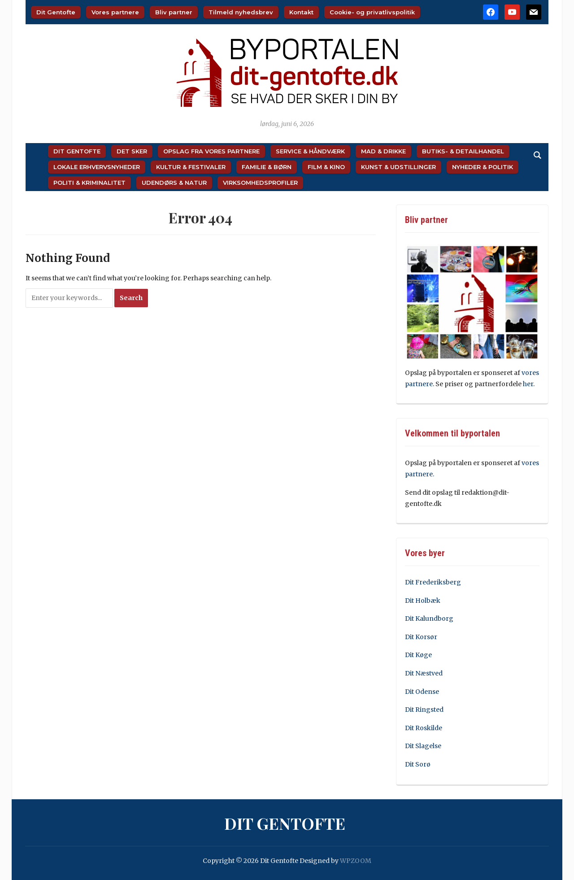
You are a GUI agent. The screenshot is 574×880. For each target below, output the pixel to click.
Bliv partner (173, 12)
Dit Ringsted (424, 710)
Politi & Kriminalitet (89, 182)
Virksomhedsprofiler (260, 182)
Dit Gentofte (55, 12)
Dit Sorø (417, 764)
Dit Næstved (424, 673)
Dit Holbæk (422, 601)
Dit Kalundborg (429, 618)
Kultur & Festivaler (191, 166)
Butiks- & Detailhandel (463, 151)
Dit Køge (418, 655)
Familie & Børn (266, 166)
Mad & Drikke (383, 151)
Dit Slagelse (423, 746)
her (528, 384)
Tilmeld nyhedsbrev (241, 12)
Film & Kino (326, 166)
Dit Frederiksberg (433, 582)
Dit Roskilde (423, 728)
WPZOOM (355, 861)
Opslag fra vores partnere (211, 151)
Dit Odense (422, 692)
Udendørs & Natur (174, 182)
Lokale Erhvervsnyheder (96, 166)
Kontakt (301, 12)
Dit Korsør (421, 637)
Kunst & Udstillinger (398, 166)
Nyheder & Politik (482, 166)
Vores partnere (115, 12)
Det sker (132, 151)
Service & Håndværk (310, 151)
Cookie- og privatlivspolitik (372, 12)
